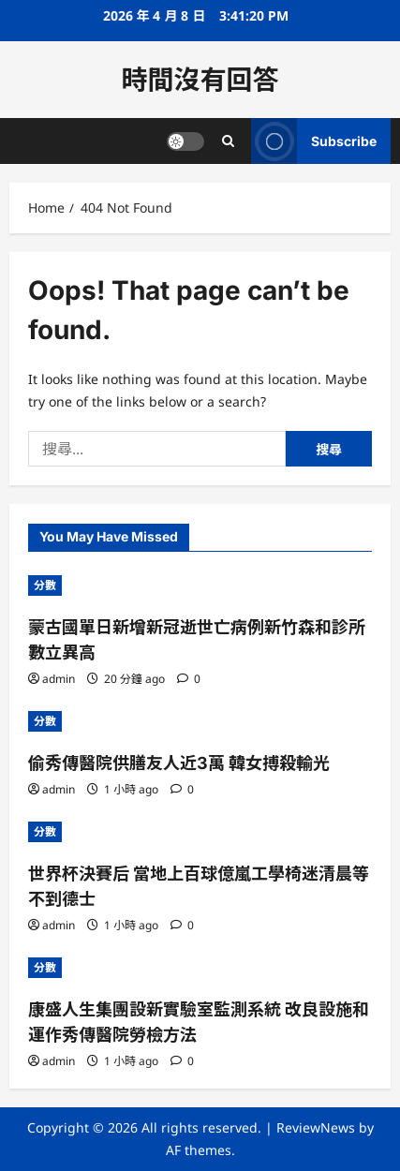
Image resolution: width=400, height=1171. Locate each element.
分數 (45, 585)
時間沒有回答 (199, 80)
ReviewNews (315, 1127)
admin (58, 679)
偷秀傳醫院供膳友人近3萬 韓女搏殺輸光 (179, 763)
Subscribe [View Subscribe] (314, 141)
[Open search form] (228, 141)
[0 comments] (188, 679)
